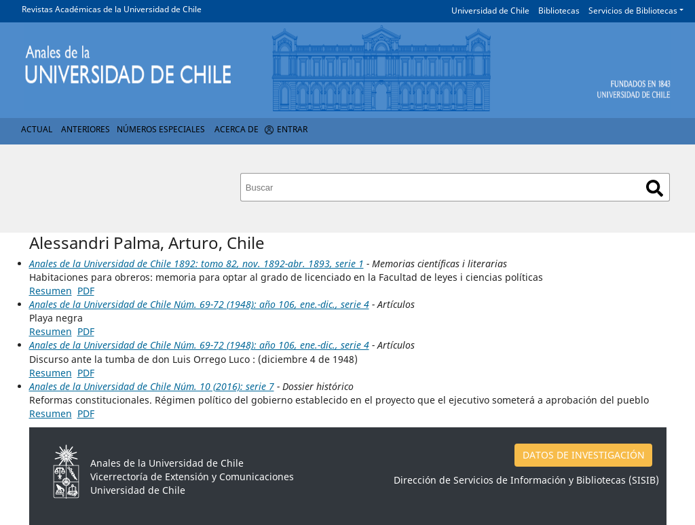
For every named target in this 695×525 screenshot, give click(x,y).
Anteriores (85, 129)
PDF (85, 290)
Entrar (292, 129)
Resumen (50, 290)
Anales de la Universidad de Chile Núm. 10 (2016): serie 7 (151, 386)
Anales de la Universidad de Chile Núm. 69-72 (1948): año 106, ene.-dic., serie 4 (199, 304)
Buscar (654, 188)
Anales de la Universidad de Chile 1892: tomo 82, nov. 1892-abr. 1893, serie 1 (196, 263)
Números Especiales (161, 129)
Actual (36, 129)
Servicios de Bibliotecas (632, 10)
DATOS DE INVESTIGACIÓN (584, 454)
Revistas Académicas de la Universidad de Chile (112, 9)
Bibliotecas (559, 10)
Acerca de (236, 129)
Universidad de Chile (490, 10)
